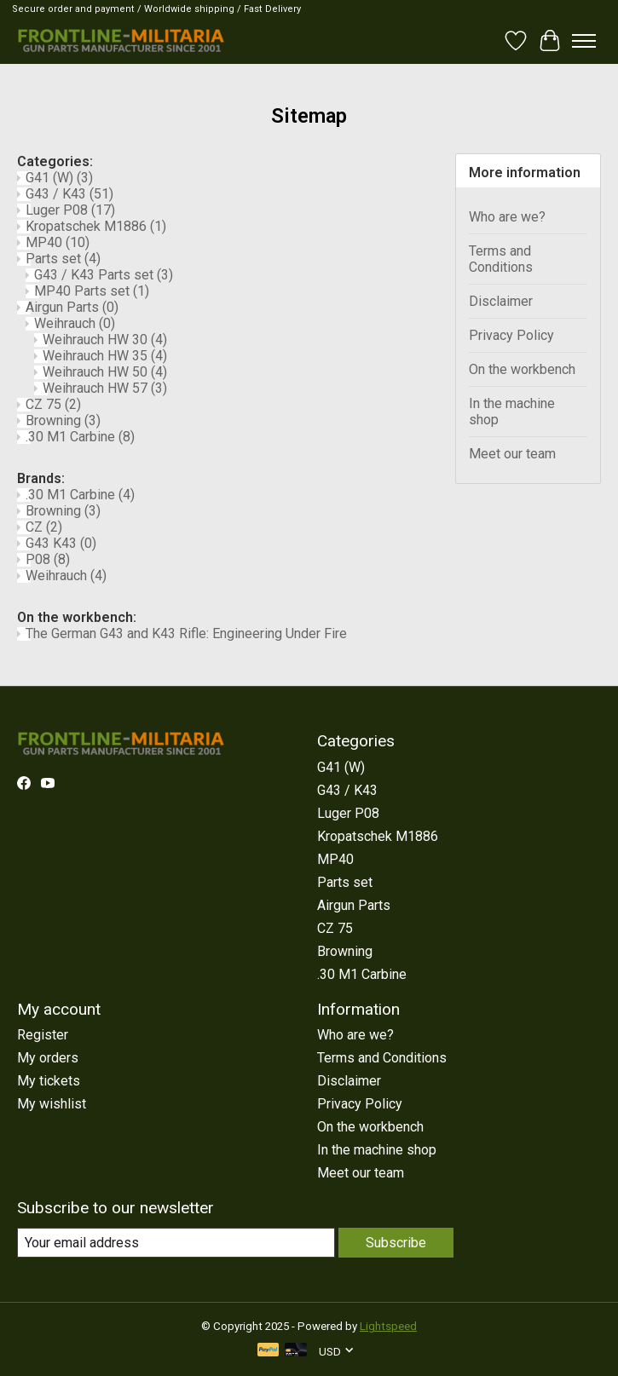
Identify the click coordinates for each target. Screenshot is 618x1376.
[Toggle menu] (584, 41)
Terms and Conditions (501, 259)
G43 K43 (61, 543)
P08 (48, 559)
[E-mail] (176, 1243)
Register (42, 1035)
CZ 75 (53, 404)
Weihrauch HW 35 (105, 356)
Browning (63, 420)
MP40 (58, 242)
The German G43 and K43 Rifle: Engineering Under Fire (186, 633)
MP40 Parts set (91, 291)
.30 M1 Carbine (80, 437)
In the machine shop (512, 411)
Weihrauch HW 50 (105, 372)
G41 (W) (59, 178)
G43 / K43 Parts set (103, 275)
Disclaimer (501, 301)
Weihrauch (74, 323)
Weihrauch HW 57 (105, 388)
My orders (47, 1058)
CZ (44, 527)
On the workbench (522, 369)
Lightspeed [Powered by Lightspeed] (388, 1326)
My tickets (48, 1081)
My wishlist (51, 1104)
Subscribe (396, 1243)
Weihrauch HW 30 (105, 339)
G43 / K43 (69, 194)
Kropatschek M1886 (96, 226)
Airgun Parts (72, 307)
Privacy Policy (511, 335)
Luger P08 (70, 210)
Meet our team (512, 454)
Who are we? (507, 217)
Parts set (63, 258)
